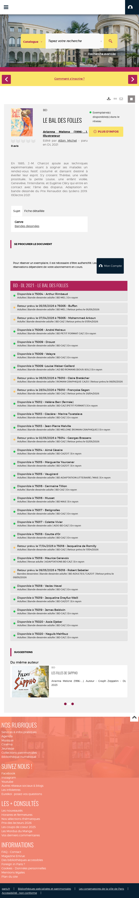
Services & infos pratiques (19, 731)
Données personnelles (30, 867)
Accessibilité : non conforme (19, 892)
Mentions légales (13, 872)
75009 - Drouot (45, 341)
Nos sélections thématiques (20, 818)
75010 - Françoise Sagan (73, 389)
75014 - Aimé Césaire (49, 449)
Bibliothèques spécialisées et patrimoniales (44, 888)
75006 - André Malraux (50, 329)
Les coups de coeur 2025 (18, 826)
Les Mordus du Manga (16, 830)
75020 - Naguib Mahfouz (51, 633)
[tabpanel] (49, 224)
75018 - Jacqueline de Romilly (76, 545)
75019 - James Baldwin (50, 609)
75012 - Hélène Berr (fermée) (54, 401)
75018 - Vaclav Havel (48, 585)
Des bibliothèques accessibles (22, 859)
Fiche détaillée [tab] (34, 211)
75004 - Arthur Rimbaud (51, 293)
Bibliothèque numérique (18, 756)
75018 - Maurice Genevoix (52, 557)
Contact (15, 851)
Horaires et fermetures (16, 814)
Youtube (7, 781)
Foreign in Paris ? (13, 863)
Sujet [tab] (16, 211)
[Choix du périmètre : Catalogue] (33, 41)
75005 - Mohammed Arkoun (76, 317)
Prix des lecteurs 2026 (16, 822)
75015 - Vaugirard (46, 473)
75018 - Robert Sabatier (73, 569)
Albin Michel (67, 140)
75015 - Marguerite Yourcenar (54, 461)
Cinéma (6, 744)
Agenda (6, 735)
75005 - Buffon (67, 305)
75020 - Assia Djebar (48, 621)
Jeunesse (7, 748)
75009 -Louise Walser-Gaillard (55, 365)
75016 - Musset (44, 497)
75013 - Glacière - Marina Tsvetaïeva (58, 413)
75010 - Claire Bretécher (73, 377)
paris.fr (6, 888)
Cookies (6, 867)
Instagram (8, 777)
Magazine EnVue (13, 855)
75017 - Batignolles (47, 509)
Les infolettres (10, 789)
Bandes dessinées (27, 226)
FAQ (4, 851)
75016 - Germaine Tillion (51, 485)
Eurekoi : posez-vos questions (21, 793)
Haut (134, 717)
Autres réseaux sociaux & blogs (22, 785)
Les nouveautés (12, 810)
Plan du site (9, 876)
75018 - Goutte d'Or (47, 533)
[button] (132, 7)
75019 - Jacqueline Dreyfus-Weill (56, 597)
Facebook (8, 773)
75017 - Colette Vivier (49, 521)
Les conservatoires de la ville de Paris (101, 888)
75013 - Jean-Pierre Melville (53, 425)
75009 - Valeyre (45, 353)
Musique (7, 739)
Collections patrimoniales (19, 752)
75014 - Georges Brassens (74, 437)
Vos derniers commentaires (20, 834)
